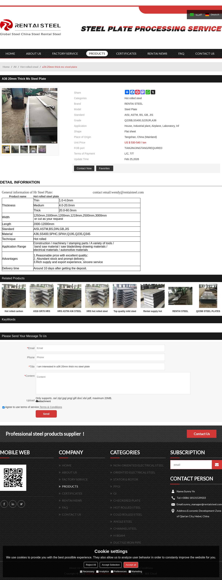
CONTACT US (204, 53)
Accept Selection (111, 564)
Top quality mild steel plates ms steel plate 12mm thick (125, 312)
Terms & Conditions (51, 407)
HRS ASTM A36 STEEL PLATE (69, 312)
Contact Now (84, 168)
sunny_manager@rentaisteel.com (202, 504)
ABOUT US (33, 53)
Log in (161, 4)
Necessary (87, 571)
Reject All (91, 564)
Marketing (135, 571)
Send (46, 413)
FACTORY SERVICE (65, 53)
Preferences (119, 571)
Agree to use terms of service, (32, 407)
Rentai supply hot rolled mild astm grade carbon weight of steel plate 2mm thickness (152, 312)
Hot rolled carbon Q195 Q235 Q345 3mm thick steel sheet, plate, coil (14, 312)
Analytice (102, 571)
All (15, 66)
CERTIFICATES (126, 53)
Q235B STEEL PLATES (208, 311)
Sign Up (169, 4)
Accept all (131, 564)
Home (6, 66)
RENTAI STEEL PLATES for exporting (180, 312)
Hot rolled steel (29, 66)
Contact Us (202, 434)
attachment (43, 401)
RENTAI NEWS (157, 53)
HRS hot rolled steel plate (97, 312)
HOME (10, 53)
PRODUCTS (97, 53)
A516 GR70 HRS (41, 311)
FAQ (181, 53)
